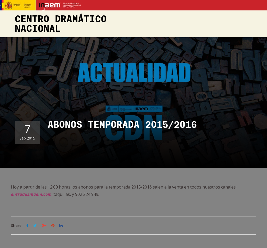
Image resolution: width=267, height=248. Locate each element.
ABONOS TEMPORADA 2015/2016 (122, 124)
